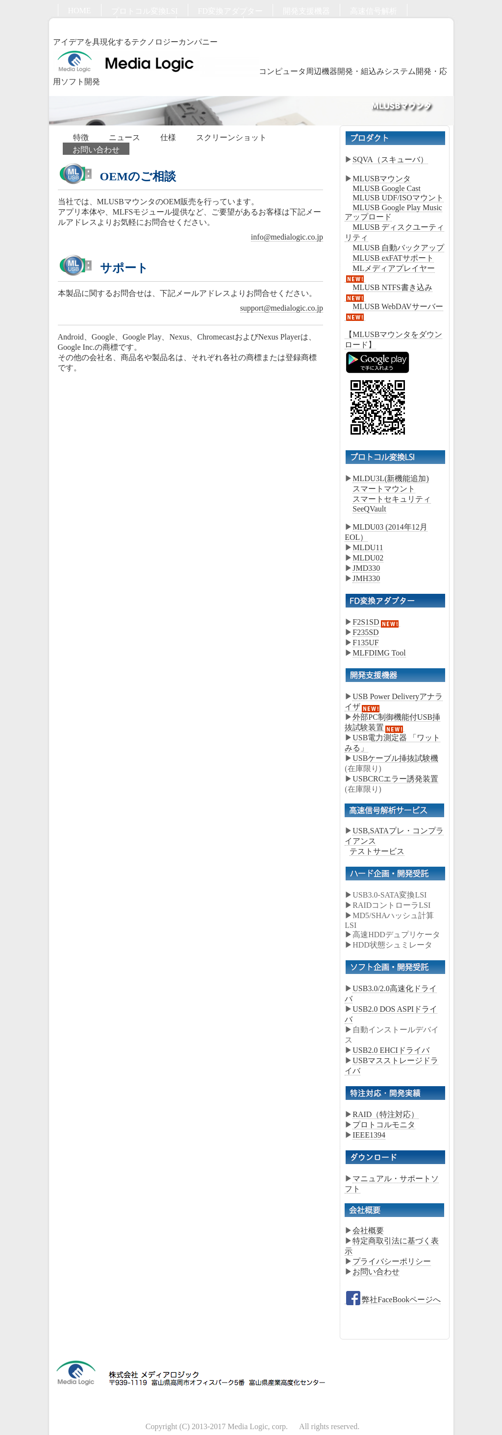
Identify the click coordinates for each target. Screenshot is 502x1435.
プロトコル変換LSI (144, 11)
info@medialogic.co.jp (287, 237)
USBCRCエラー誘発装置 (395, 779)
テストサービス (377, 851)
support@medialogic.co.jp (281, 308)
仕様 (168, 137)
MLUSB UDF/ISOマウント (397, 198)
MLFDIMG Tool (378, 653)
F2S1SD (376, 622)
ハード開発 (87, 23)
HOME (79, 10)
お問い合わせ (209, 23)
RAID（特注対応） (385, 1114)
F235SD (365, 632)
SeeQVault (369, 509)
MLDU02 (367, 558)
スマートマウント (383, 489)
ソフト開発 (146, 23)
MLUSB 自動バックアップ (398, 247)
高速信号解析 (373, 11)
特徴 (81, 137)
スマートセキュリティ (391, 499)
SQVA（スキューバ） (390, 159)
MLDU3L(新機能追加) (390, 478)
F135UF (365, 642)
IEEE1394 (368, 1135)
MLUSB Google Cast (386, 188)
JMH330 (366, 578)
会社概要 (368, 1230)
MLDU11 (367, 547)
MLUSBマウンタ (381, 178)
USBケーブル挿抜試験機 (395, 758)
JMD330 (366, 568)
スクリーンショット (231, 137)
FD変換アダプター (230, 11)
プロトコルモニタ (383, 1124)
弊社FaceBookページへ (393, 1299)
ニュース (124, 137)
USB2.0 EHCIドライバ (390, 1050)
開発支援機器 (306, 11)
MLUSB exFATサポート (393, 258)
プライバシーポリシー (391, 1261)
